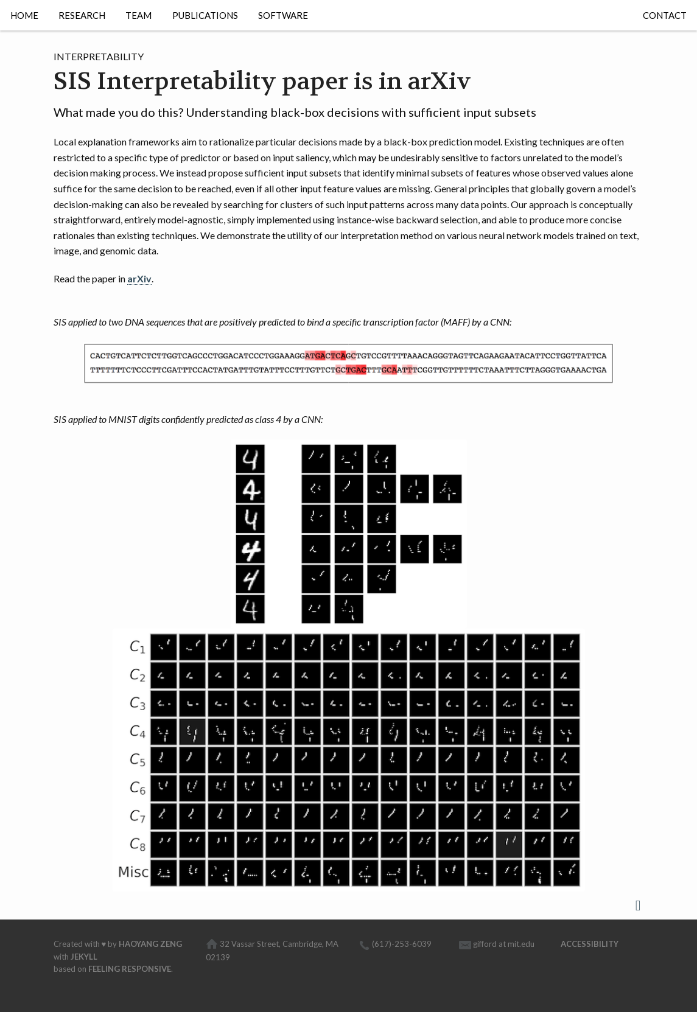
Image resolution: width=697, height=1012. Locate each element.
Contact (665, 15)
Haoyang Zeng (150, 944)
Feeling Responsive (129, 969)
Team (138, 15)
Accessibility (589, 944)
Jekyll (84, 956)
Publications (205, 15)
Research (81, 15)
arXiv (139, 278)
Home (24, 15)
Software (283, 15)
